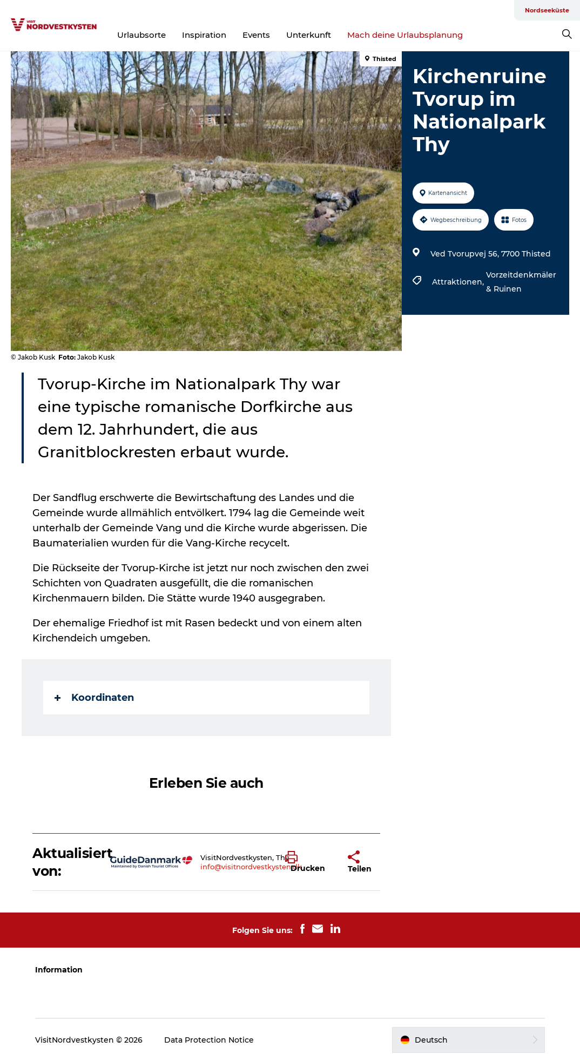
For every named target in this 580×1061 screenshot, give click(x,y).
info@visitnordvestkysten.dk (251, 866)
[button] (308, 862)
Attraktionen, (459, 282)
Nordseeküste (547, 10)
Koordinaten (94, 698)
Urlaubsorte (141, 35)
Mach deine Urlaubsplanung (405, 35)
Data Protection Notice (209, 1040)
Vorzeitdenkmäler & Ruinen (521, 282)
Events (256, 35)
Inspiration (204, 35)
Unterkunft (308, 35)
